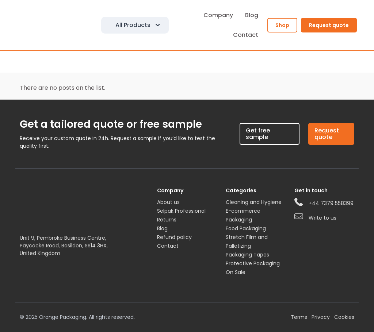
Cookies (344, 317)
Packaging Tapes (247, 254)
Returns (166, 219)
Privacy (321, 317)
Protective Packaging (253, 263)
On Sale (235, 272)
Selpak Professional (181, 211)
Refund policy (174, 237)
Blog (162, 228)
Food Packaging (246, 228)
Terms (299, 317)
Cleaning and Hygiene (254, 202)
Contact (168, 246)
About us (168, 202)
